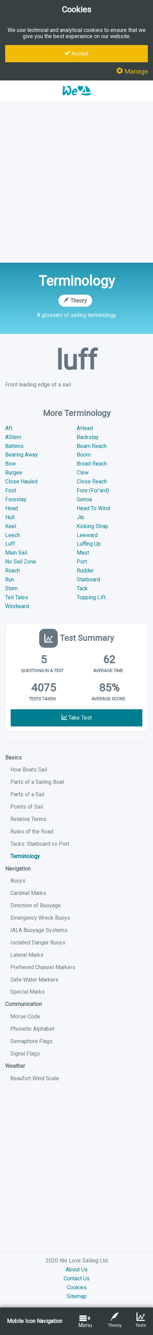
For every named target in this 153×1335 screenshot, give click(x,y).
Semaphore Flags (31, 1041)
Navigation (18, 868)
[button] (76, 99)
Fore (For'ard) (93, 490)
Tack (82, 588)
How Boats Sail (28, 769)
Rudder (85, 570)
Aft (8, 428)
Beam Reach (92, 446)
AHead (85, 428)
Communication (23, 1004)
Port (82, 561)
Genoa (84, 499)
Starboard (88, 579)
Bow (10, 463)
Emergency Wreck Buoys (40, 918)
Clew (83, 472)
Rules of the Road (31, 831)
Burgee (13, 472)
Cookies (77, 1287)
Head (11, 508)
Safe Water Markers (34, 979)
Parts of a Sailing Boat (37, 782)
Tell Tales (16, 597)
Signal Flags (25, 1053)
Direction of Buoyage (35, 905)
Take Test (77, 717)
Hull (9, 517)
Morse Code (25, 1016)
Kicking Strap (92, 526)
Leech (12, 535)
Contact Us (77, 1278)
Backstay (88, 437)
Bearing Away (21, 454)
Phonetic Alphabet (32, 1029)
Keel (10, 526)
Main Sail (16, 552)
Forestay (15, 499)
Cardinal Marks (28, 893)
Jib (80, 517)
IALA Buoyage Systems (38, 930)
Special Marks (27, 991)
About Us (77, 1269)
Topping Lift (91, 597)
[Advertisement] (76, 182)
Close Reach (92, 481)
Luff (10, 543)
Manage (132, 71)
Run (9, 579)
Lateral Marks (26, 955)
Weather (15, 1066)
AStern (13, 437)
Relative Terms (28, 819)
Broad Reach (92, 463)
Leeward (87, 535)
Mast (83, 552)
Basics (13, 757)
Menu (85, 1321)
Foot (10, 490)
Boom (84, 454)
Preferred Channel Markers (42, 967)
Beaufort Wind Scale (34, 1078)
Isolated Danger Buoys (37, 942)
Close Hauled (21, 481)
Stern (11, 588)
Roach (12, 570)
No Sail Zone (20, 561)
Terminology (25, 856)
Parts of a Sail (27, 794)
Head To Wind (93, 508)
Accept (76, 53)
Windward (17, 606)
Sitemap (77, 1296)
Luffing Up (89, 543)
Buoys (17, 880)
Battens (14, 446)
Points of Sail (26, 806)
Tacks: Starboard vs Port (39, 844)
